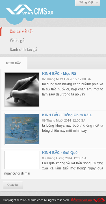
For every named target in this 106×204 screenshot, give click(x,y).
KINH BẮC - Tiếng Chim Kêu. (67, 115)
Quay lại (12, 184)
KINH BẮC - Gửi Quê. (60, 152)
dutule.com (35, 200)
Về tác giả (17, 40)
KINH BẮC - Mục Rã (59, 73)
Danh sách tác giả (23, 49)
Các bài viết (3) (21, 31)
